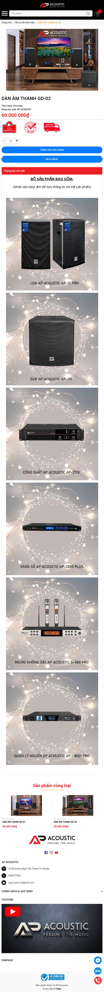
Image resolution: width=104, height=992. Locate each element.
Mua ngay (52, 159)
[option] (26, 813)
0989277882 (14, 875)
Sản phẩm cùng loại (52, 785)
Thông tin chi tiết (14, 170)
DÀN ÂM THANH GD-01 (14, 822)
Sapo (58, 989)
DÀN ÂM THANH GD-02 (65, 822)
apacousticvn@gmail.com (21, 882)
